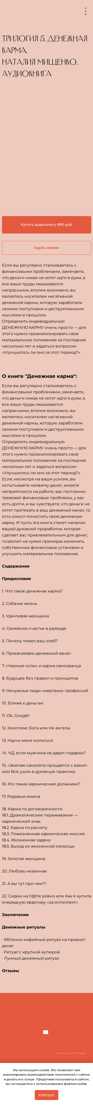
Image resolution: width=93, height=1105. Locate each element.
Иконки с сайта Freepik (71, 1053)
